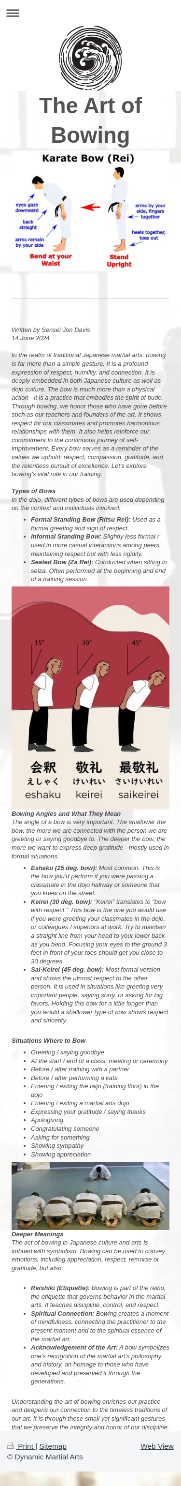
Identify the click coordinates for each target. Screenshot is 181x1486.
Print (21, 1446)
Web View (157, 1446)
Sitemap (52, 1446)
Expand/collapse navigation (90, 12)
